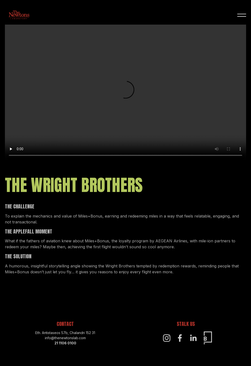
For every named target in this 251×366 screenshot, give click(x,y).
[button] (241, 15)
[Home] (19, 15)
